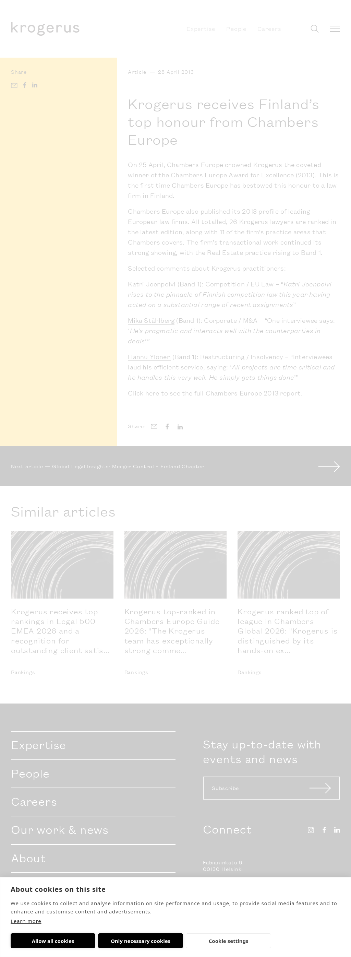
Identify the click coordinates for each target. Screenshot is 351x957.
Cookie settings (179, 940)
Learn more (26, 921)
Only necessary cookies (111, 940)
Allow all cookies (43, 940)
